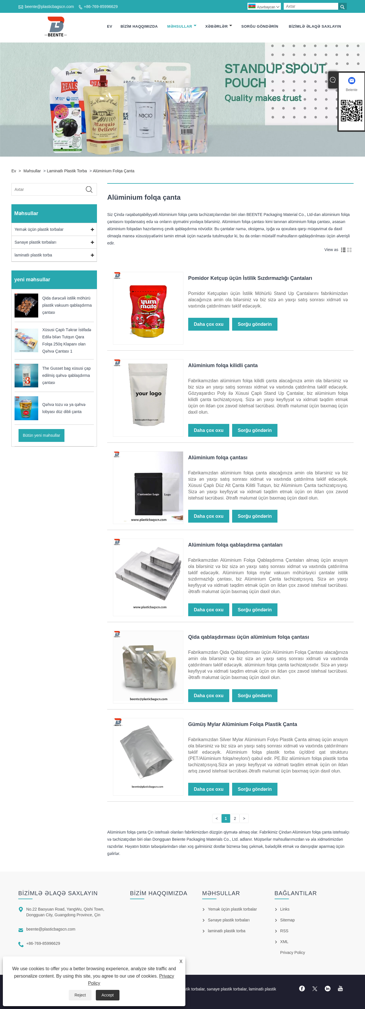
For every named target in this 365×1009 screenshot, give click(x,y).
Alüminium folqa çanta (114, 171)
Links (285, 909)
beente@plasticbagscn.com (49, 6)
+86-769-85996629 (101, 6)
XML (284, 941)
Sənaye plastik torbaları (35, 242)
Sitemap (287, 920)
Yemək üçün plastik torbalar (39, 229)
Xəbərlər (218, 26)
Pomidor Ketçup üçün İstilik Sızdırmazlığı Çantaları (250, 278)
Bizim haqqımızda (139, 26)
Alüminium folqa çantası (218, 457)
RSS (284, 931)
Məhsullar (181, 26)
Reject (80, 995)
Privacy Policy (292, 952)
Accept (108, 995)
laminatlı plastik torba (67, 171)
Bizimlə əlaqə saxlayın (315, 26)
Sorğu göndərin (259, 26)
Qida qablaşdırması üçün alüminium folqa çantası (248, 637)
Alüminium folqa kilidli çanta (223, 365)
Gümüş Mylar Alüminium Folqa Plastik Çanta (242, 724)
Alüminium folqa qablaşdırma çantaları (235, 545)
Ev (109, 26)
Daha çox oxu (209, 324)
